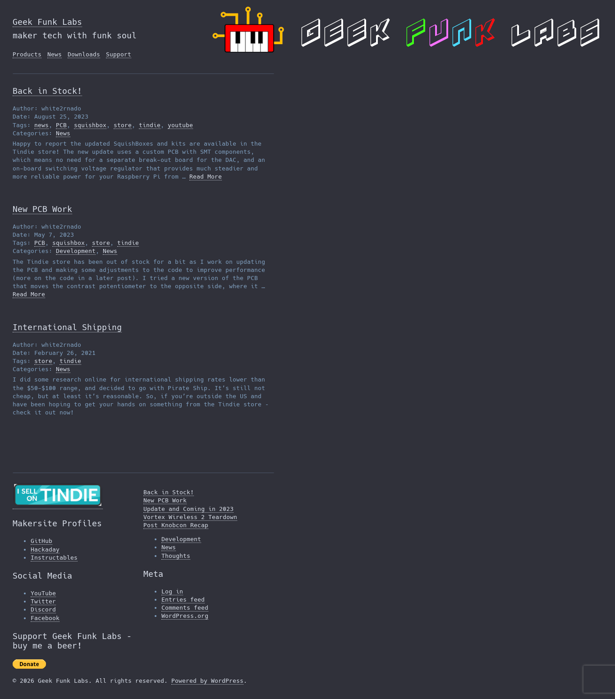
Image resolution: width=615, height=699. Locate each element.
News (54, 54)
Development (76, 251)
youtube (180, 125)
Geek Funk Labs (47, 22)
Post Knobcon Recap (175, 525)
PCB (61, 125)
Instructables (54, 557)
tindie (150, 125)
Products (27, 54)
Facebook (45, 618)
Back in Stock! (47, 91)
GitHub (41, 541)
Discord (43, 609)
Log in (172, 591)
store (123, 125)
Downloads (84, 54)
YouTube (43, 593)
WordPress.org (184, 615)
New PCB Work (42, 209)
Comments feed (184, 607)
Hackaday (45, 549)
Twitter (43, 601)
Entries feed (183, 599)
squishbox (90, 125)
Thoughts (175, 555)
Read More (205, 176)
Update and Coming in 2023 (188, 509)
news (41, 125)
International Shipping (67, 327)
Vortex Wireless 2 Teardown (190, 517)
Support (118, 54)
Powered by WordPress (207, 680)
